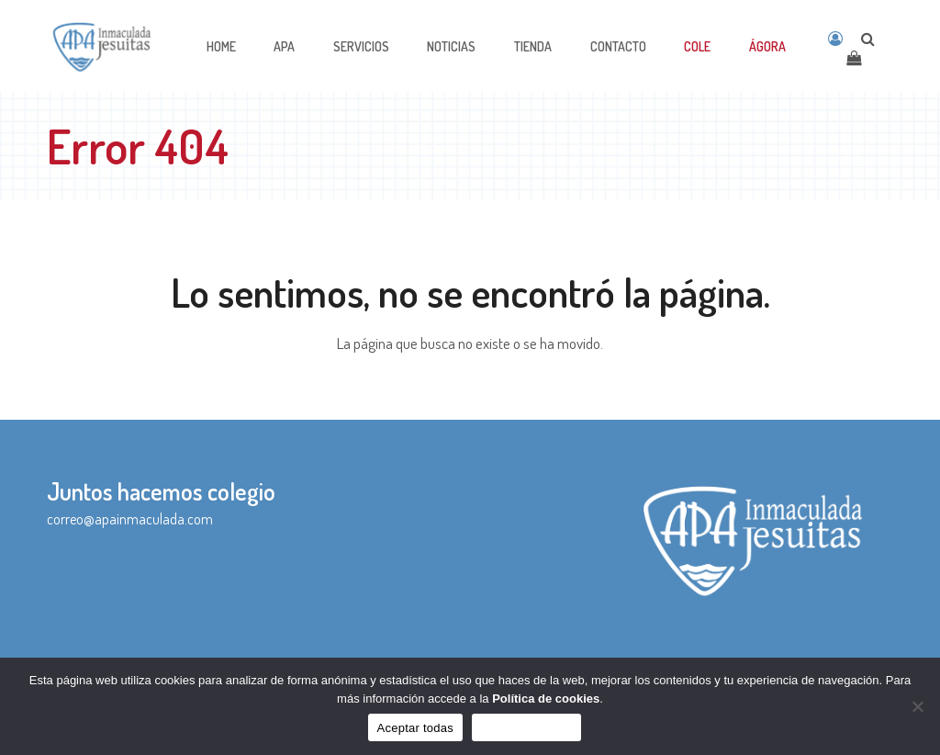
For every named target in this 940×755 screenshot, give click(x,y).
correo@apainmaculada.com (130, 519)
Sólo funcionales (526, 728)
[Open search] (868, 38)
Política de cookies (545, 698)
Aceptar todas (415, 728)
